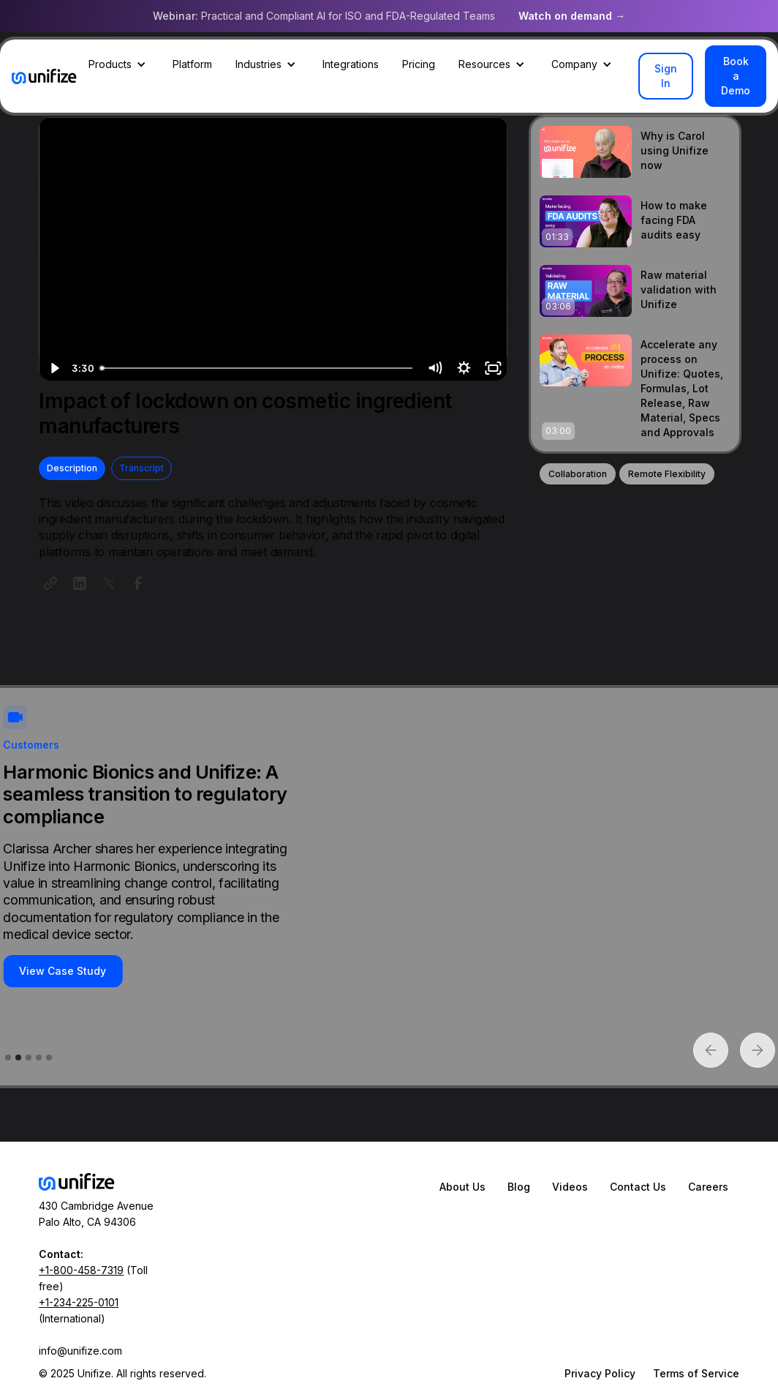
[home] (44, 76)
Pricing (418, 64)
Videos (570, 1186)
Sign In (665, 75)
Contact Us (638, 1186)
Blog (518, 1186)
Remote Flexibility (667, 473)
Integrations (350, 64)
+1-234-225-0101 (78, 1302)
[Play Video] (53, 368)
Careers (708, 1186)
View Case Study (62, 971)
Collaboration (577, 473)
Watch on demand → (571, 16)
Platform (192, 64)
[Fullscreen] (492, 368)
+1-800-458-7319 (81, 1270)
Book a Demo (735, 76)
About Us (462, 1186)
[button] (119, 64)
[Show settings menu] (463, 368)
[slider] (257, 368)
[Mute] (434, 368)
